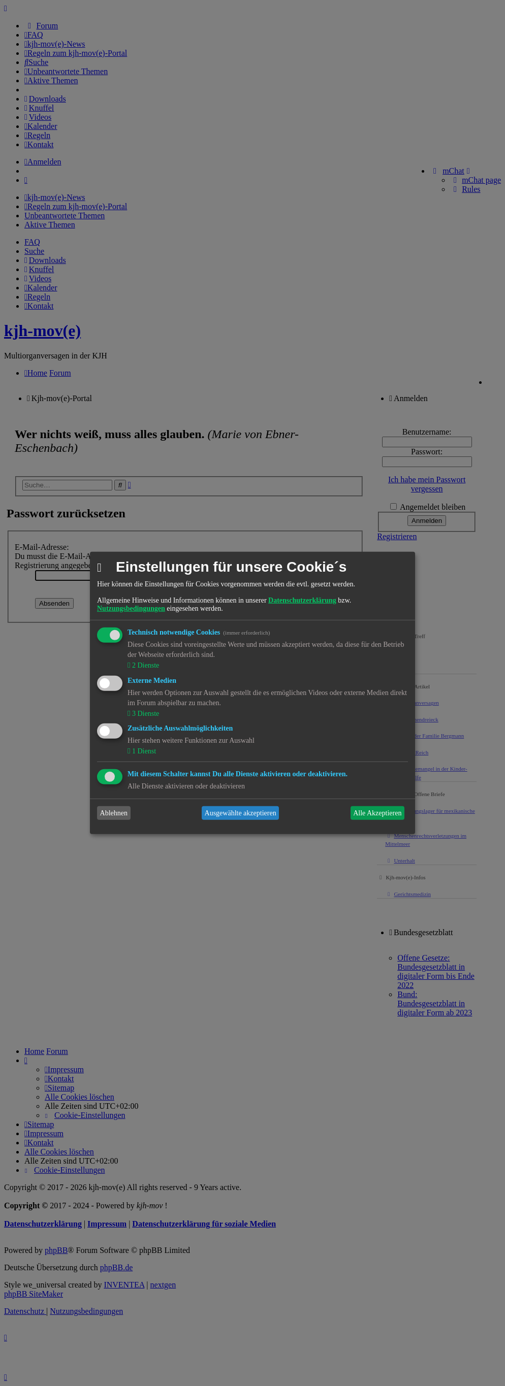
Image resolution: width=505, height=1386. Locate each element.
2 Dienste (144, 665)
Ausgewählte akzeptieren (240, 813)
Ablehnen (114, 813)
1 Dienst (143, 751)
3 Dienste (144, 713)
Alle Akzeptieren (377, 813)
